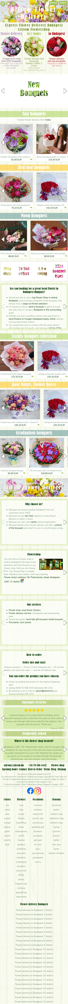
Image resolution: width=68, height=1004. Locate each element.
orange (7, 822)
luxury (38, 861)
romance (38, 805)
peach (7, 835)
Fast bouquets (34, 114)
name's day (37, 818)
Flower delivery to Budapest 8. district (34, 940)
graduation (38, 857)
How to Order (35, 769)
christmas (56, 805)
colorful (7, 840)
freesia (21, 818)
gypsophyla (21, 892)
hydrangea (21, 861)
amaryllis (21, 853)
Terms (47, 769)
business (38, 831)
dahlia (21, 874)
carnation (21, 866)
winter (56, 840)
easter (56, 809)
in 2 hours (34, 34)
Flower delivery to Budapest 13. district (34, 962)
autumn (56, 835)
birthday (38, 809)
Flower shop (15, 610)
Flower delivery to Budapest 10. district (34, 949)
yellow (7, 827)
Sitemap (62, 769)
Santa (56, 848)
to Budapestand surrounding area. (34, 64)
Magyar (63, 3)
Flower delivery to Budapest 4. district (34, 923)
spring (56, 827)
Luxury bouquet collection (34, 336)
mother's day (56, 814)
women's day (56, 822)
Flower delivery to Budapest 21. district (34, 997)
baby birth (38, 814)
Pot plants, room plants (20, 622)
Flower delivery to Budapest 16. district (34, 975)
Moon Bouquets (34, 216)
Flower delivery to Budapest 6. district (34, 931)
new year (56, 844)
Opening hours (10, 769)
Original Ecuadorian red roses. (56, 62)
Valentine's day (56, 818)
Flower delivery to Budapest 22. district (34, 1001)
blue (7, 844)
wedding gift (38, 827)
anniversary (37, 822)
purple (7, 818)
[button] (65, 90)
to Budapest (56, 34)
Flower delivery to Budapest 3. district (34, 918)
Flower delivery (11, 34)
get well (38, 840)
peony (21, 879)
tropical (21, 840)
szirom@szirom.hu (44, 691)
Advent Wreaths (56, 853)
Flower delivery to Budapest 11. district (34, 953)
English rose (21, 883)
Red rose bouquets (34, 167)
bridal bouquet (56, 619)
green (7, 831)
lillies (21, 827)
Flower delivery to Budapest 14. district (34, 966)
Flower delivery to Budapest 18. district (34, 984)
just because (38, 853)
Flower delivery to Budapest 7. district (34, 936)
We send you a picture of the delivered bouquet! (11, 63)
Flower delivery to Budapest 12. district (34, 958)
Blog (53, 769)
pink (7, 814)
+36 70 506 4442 (37, 765)
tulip (21, 809)
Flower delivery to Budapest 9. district (34, 945)
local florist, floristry (31, 610)
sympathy (38, 835)
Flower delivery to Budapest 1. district (34, 910)
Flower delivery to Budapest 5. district (34, 927)
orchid (21, 835)
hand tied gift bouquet (36, 619)
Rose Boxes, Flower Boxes (34, 385)
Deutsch (53, 3)
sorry (37, 848)
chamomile (21, 896)
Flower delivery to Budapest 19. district (34, 988)
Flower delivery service (20, 613)
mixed (21, 814)
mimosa (21, 888)
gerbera (21, 844)
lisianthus (21, 857)
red (7, 805)
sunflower (21, 848)
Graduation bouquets (34, 433)
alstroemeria (21, 831)
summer (56, 831)
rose (21, 805)
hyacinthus (21, 822)
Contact (23, 769)
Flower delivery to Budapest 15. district (34, 971)
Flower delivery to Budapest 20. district (34, 992)
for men (38, 844)
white (7, 809)
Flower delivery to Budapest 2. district (34, 914)
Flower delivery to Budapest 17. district (34, 979)
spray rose (21, 870)
